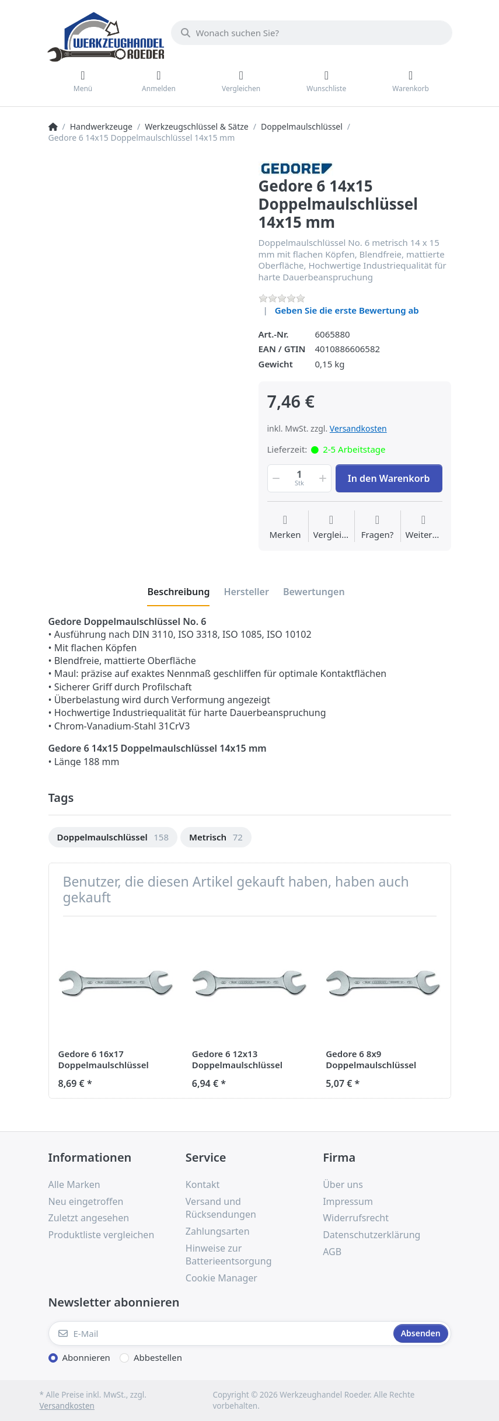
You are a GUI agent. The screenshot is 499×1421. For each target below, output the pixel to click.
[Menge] (299, 478)
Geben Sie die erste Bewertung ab (347, 310)
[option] (113, 837)
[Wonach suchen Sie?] (311, 32)
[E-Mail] (219, 1333)
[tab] (178, 591)
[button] (275, 478)
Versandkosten (358, 428)
